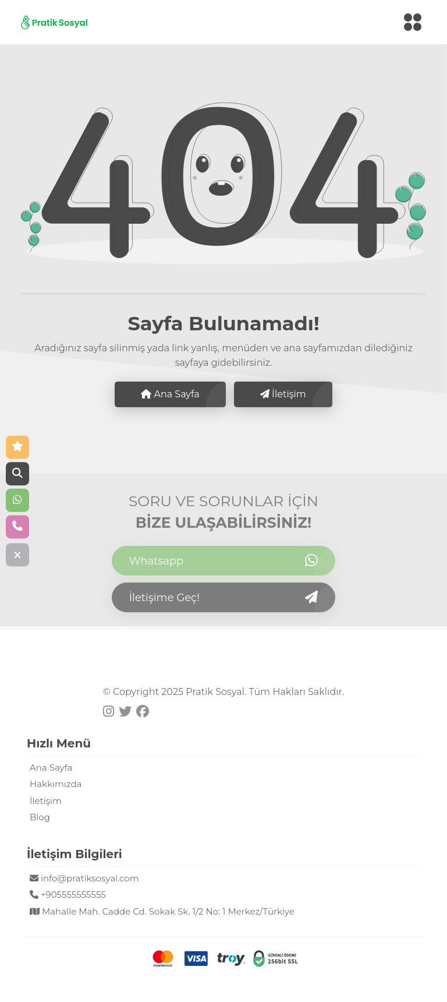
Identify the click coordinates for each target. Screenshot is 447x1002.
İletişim (283, 394)
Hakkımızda (55, 783)
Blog (40, 817)
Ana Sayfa (170, 394)
